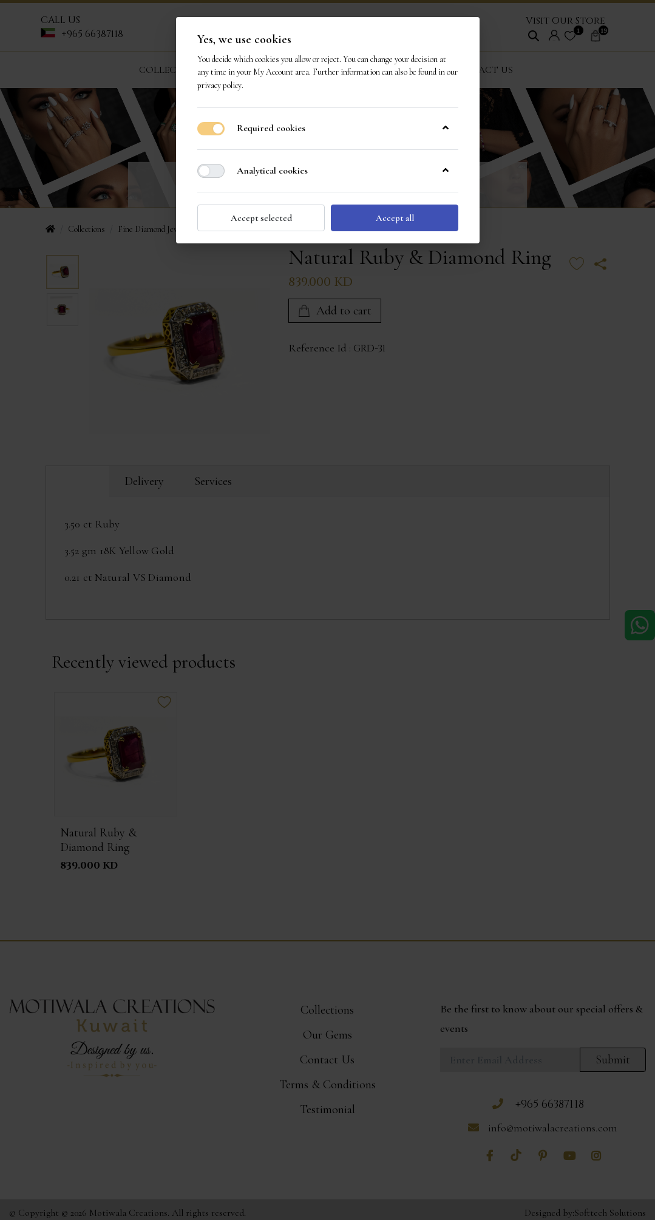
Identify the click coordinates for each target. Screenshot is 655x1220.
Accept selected (260, 216)
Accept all (394, 216)
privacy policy (219, 85)
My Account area (281, 72)
